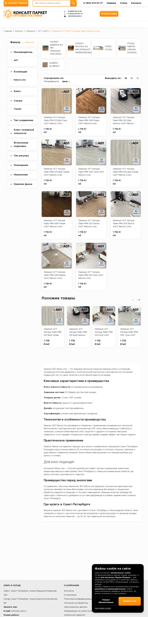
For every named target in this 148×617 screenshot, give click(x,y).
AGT (16, 60)
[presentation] (132, 299)
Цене (66, 81)
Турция (17, 109)
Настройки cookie (103, 608)
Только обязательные (105, 601)
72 (137, 78)
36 (131, 78)
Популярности (51, 81)
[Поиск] (73, 3)
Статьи (123, 3)
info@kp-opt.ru (18, 611)
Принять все (129, 601)
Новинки (111, 3)
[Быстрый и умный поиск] (55, 3)
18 (126, 78)
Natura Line (20, 80)
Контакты (136, 3)
